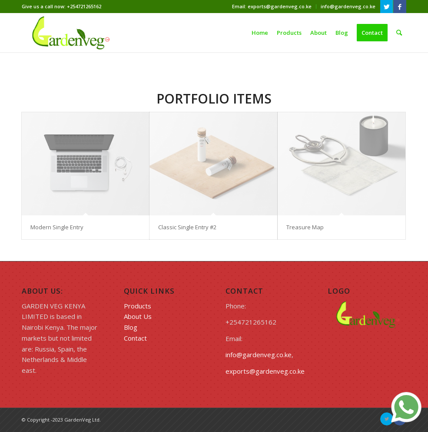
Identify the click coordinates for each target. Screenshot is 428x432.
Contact (135, 338)
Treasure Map (305, 227)
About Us (138, 316)
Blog (130, 327)
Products (137, 305)
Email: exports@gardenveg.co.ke (272, 6)
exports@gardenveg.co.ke (265, 371)
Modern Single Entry (56, 227)
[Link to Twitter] (386, 6)
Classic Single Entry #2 (187, 227)
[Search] (399, 32)
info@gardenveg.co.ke (348, 6)
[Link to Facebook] (399, 6)
